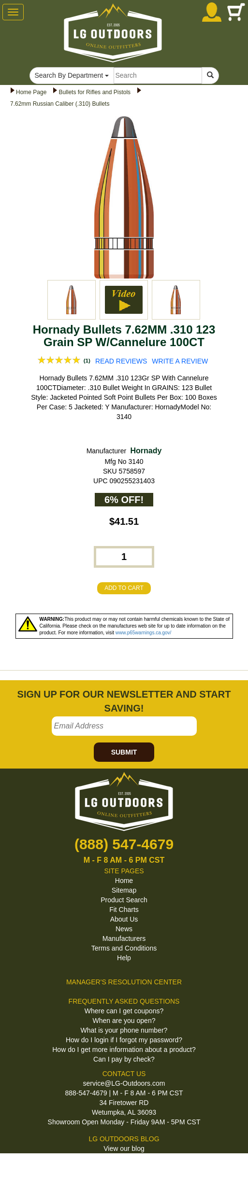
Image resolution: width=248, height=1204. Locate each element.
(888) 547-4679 (124, 844)
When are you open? (124, 1020)
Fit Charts (124, 909)
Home (124, 880)
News (124, 929)
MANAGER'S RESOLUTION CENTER (124, 982)
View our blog (124, 1148)
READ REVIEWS (121, 361)
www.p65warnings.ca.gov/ (144, 632)
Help (124, 958)
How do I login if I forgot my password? (124, 1040)
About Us (124, 919)
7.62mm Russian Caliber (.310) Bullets (59, 103)
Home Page (31, 92)
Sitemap (124, 890)
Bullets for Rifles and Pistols (94, 92)
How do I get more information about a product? (124, 1049)
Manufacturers (124, 938)
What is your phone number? (124, 1030)
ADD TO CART (124, 588)
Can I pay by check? (124, 1059)
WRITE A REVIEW (180, 361)
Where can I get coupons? (124, 1011)
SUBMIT (124, 752)
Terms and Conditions (124, 948)
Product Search (124, 900)
